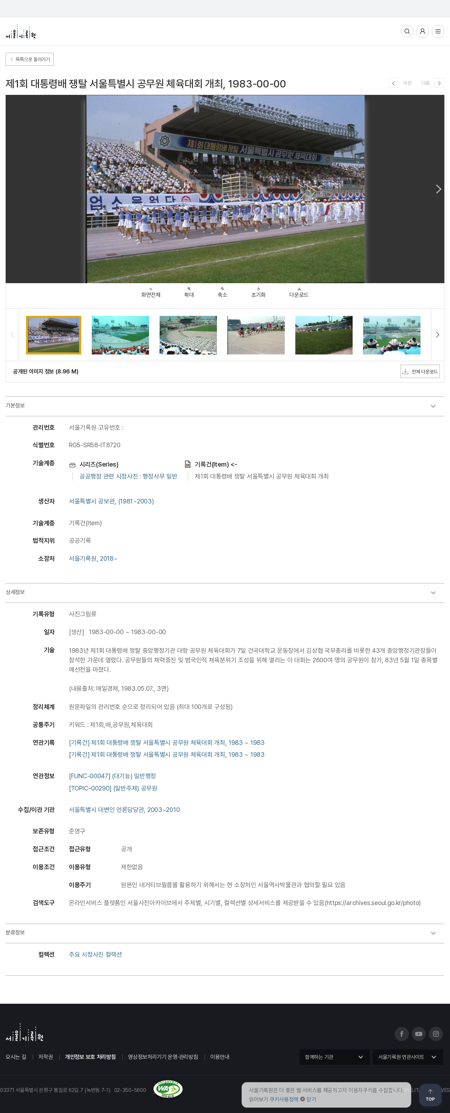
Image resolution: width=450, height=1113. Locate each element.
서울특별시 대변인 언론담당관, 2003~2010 (124, 809)
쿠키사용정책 (284, 1099)
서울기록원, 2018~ (93, 558)
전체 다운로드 (420, 371)
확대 (189, 290)
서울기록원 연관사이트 (401, 1057)
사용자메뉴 (422, 31)
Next (438, 189)
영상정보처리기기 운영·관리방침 (163, 1057)
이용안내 (220, 1057)
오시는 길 (16, 1057)
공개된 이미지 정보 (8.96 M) (45, 371)
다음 (426, 83)
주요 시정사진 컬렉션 (95, 954)
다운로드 (299, 290)
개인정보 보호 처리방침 (90, 1057)
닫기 (311, 1099)
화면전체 (151, 291)
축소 (222, 290)
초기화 (258, 290)
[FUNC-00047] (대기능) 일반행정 (112, 776)
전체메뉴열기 (438, 31)
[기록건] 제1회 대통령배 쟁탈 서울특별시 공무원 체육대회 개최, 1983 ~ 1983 (167, 742)
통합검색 (407, 31)
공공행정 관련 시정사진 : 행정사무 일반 (128, 476)
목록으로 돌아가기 (29, 59)
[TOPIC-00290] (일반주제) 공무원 (113, 788)
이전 (407, 83)
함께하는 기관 (319, 1057)
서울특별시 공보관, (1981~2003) (111, 501)
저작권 (45, 1057)
